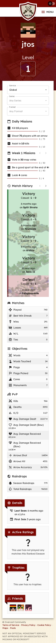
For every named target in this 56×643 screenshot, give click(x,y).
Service (12, 85)
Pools (13, 627)
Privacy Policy (28, 624)
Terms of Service (10, 624)
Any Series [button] (15, 100)
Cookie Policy (44, 624)
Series (11, 96)
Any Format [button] (16, 111)
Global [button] (13, 89)
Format (12, 107)
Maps (5, 627)
